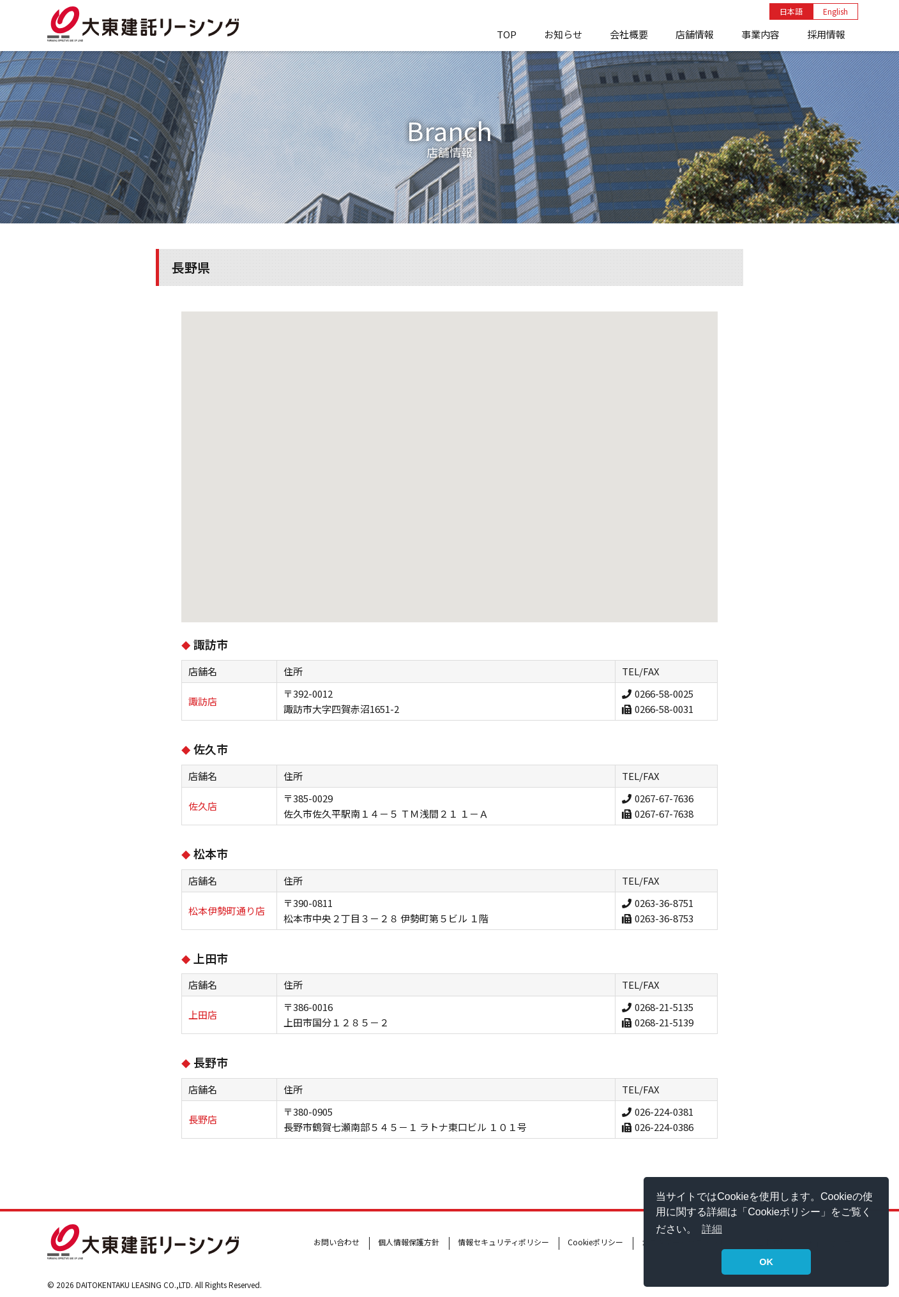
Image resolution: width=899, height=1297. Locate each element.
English (835, 11)
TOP (507, 34)
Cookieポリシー (595, 1241)
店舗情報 (695, 34)
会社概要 (629, 34)
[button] (429, 546)
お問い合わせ (336, 1241)
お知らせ (563, 34)
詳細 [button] (712, 1229)
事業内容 (760, 34)
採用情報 (826, 34)
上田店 (202, 1014)
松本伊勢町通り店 (226, 910)
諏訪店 (202, 701)
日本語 (791, 11)
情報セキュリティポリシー (503, 1241)
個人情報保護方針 (408, 1241)
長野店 (202, 1119)
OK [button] (766, 1262)
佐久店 (202, 806)
